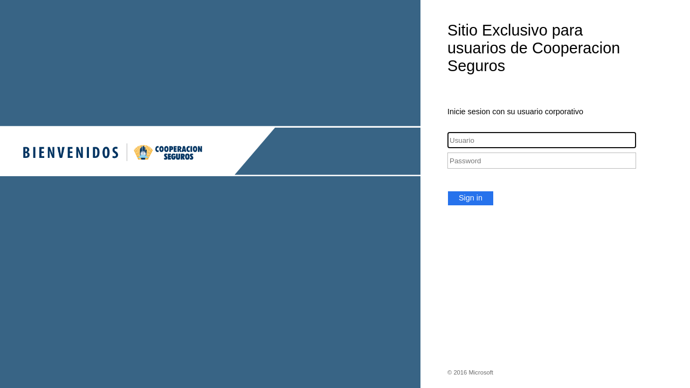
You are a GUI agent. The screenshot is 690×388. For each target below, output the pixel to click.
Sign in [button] (470, 197)
